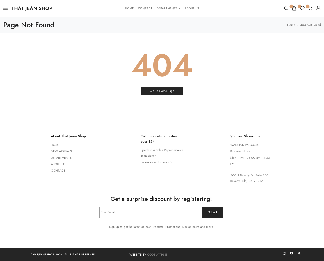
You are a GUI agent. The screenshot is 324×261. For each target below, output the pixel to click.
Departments (168, 8)
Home (129, 8)
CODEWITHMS (157, 254)
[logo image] (31, 8)
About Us (192, 8)
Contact (145, 8)
